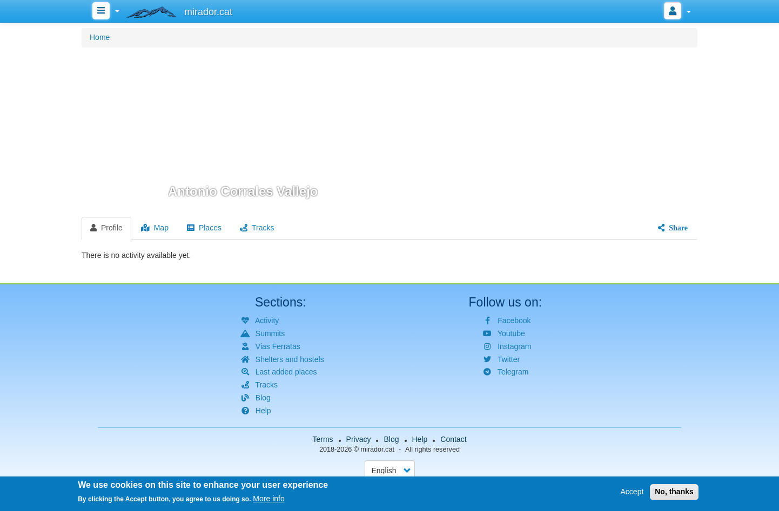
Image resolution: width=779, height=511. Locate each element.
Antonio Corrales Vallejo (243, 191)
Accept (632, 494)
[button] (389, 131)
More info (268, 501)
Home (100, 37)
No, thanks (674, 494)
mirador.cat (377, 449)
